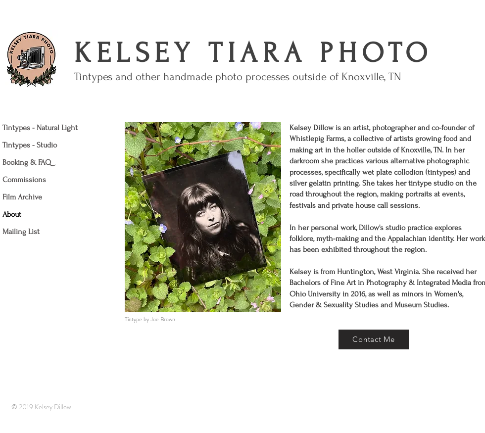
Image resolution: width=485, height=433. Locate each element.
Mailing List (21, 231)
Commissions (24, 179)
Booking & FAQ (26, 162)
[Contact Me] (374, 339)
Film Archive (22, 196)
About (11, 214)
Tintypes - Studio (29, 145)
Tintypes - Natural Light (40, 127)
